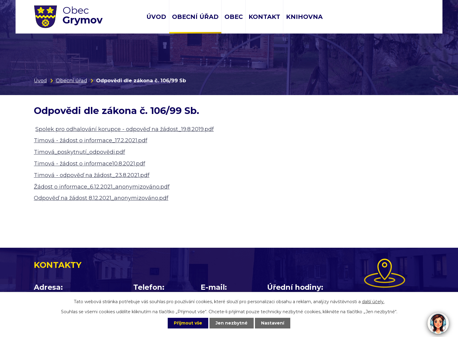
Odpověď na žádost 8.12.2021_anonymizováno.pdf (101, 198)
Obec (233, 16)
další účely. (373, 301)
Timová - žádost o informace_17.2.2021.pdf (90, 140)
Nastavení (273, 323)
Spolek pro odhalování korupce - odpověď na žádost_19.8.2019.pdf (124, 129)
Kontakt (264, 16)
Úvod (156, 16)
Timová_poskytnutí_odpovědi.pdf (79, 152)
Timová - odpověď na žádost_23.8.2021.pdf (91, 175)
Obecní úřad (195, 16)
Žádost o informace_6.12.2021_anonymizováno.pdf (102, 186)
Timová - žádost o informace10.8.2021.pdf (89, 163)
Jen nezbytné (232, 323)
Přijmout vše (187, 323)
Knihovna (304, 16)
